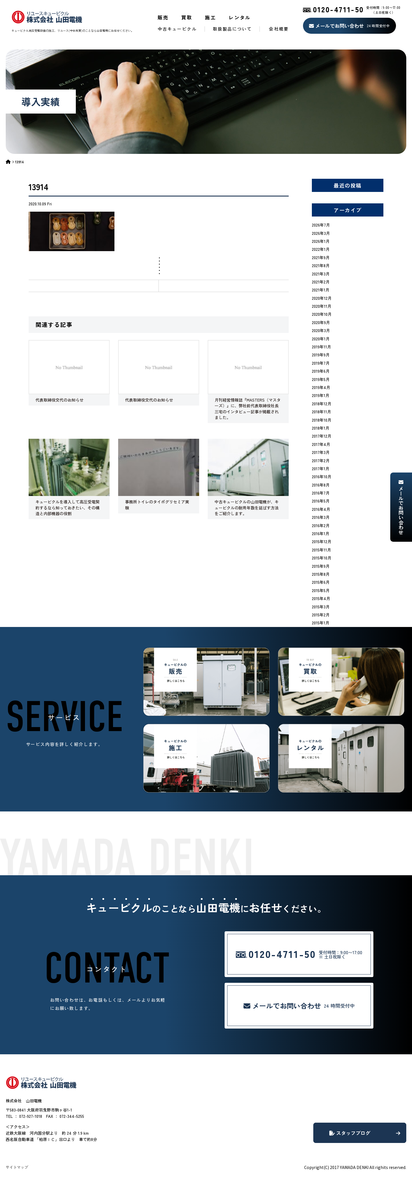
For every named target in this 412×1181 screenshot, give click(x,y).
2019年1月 (320, 395)
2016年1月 (320, 533)
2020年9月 (321, 322)
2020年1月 (321, 339)
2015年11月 (321, 550)
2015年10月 (321, 558)
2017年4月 (321, 444)
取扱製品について (232, 29)
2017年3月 (321, 452)
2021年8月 (321, 265)
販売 (163, 17)
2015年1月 (320, 623)
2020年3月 (321, 330)
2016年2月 (321, 525)
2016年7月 (321, 493)
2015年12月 (321, 541)
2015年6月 (321, 582)
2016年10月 (321, 476)
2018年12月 (321, 403)
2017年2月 (321, 460)
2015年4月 (321, 598)
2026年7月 (321, 225)
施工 (210, 17)
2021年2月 (321, 282)
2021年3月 (321, 274)
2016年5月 (321, 501)
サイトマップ (17, 1167)
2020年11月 (321, 306)
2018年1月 (320, 428)
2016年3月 (321, 517)
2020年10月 (322, 314)
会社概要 (278, 29)
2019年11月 (321, 347)
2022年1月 (321, 249)
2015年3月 (321, 607)
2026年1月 (321, 241)
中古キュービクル (177, 29)
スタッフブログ (364, 1132)
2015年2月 (321, 615)
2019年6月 (321, 371)
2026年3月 (321, 233)
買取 (187, 17)
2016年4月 (321, 509)
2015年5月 (321, 590)
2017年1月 (320, 468)
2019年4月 (321, 387)
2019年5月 (321, 379)
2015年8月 (321, 574)
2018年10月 (321, 420)
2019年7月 (321, 363)
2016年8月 (321, 485)
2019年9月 (321, 355)
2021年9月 (321, 257)
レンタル (240, 17)
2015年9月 (321, 566)
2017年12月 (321, 436)
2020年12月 (322, 298)
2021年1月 (320, 290)
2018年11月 (321, 411)
